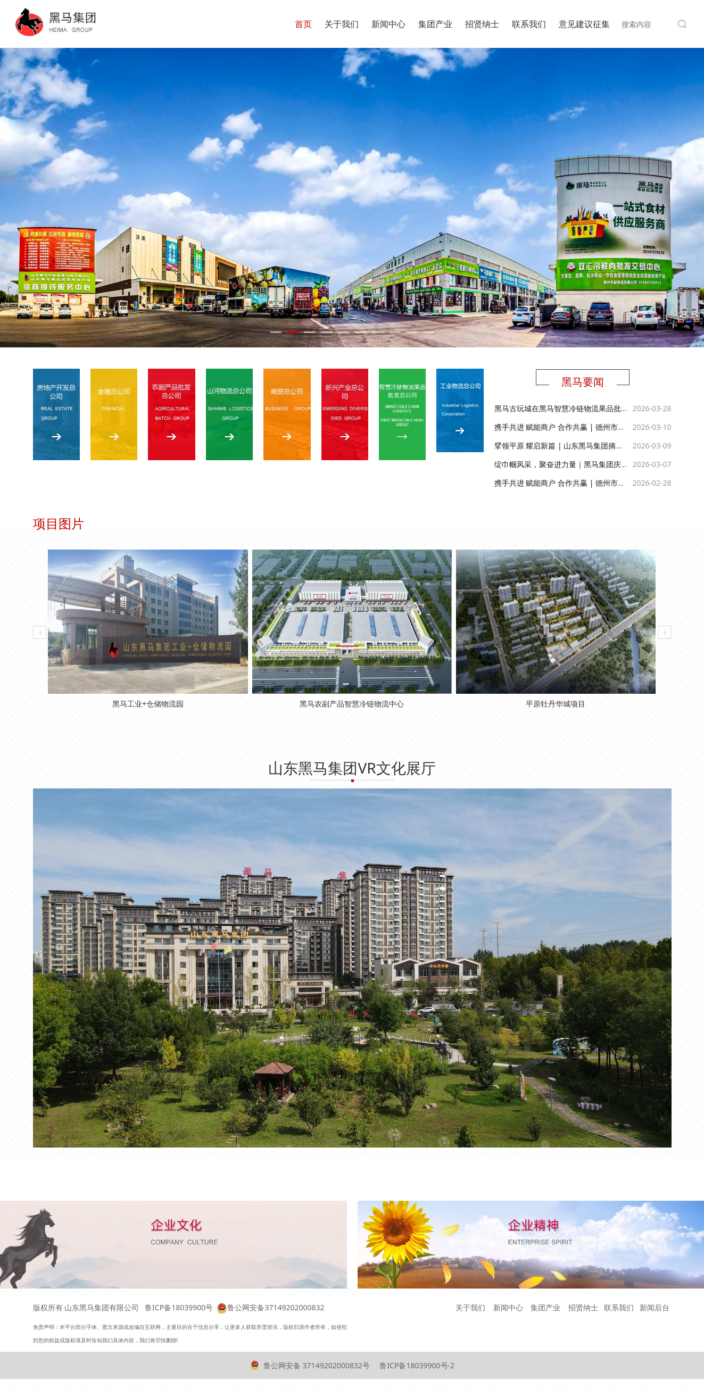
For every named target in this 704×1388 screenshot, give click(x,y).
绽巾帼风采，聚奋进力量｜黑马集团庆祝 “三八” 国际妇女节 (592, 463)
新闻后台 (654, 1307)
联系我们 (529, 24)
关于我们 (342, 24)
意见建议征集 (584, 24)
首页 (303, 24)
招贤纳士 (482, 24)
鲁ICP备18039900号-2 (416, 1365)
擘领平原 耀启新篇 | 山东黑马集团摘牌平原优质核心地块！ (592, 444)
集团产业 (435, 24)
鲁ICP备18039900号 (179, 1307)
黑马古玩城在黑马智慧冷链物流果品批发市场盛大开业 (583, 407)
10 (429, 332)
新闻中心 (388, 24)
